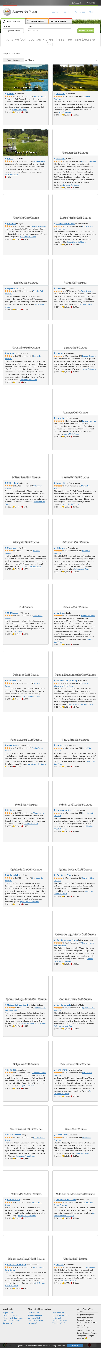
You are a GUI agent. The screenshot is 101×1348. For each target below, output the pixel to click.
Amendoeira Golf (35, 1315)
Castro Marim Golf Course (75, 217)
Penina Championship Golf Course (75, 674)
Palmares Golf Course (26, 674)
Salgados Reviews (39, 1072)
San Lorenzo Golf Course (75, 1063)
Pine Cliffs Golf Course (75, 739)
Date (30, 26)
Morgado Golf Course (26, 541)
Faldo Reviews (87, 291)
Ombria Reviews (88, 615)
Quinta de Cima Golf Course (75, 869)
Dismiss (75, 1346)
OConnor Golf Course (75, 541)
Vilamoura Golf (58, 1323)
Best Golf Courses (10, 1315)
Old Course (26, 606)
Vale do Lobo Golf (59, 1320)
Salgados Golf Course (26, 1063)
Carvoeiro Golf (34, 1318)
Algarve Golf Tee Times (13, 1318)
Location (6, 26)
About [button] (92, 12)
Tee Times (67, 12)
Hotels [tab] (58, 21)
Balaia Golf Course (26, 152)
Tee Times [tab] (11, 21)
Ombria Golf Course (75, 606)
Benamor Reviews (88, 161)
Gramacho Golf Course (25, 347)
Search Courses (86, 30)
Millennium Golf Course (26, 476)
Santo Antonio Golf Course (26, 1128)
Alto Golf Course (75, 87)
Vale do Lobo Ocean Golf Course (75, 1193)
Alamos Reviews (39, 96)
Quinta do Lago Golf (60, 1315)
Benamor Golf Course (75, 152)
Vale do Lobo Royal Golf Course (26, 1258)
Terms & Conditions (11, 1320)
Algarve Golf (8, 1312)
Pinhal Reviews (39, 813)
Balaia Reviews (39, 161)
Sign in (10, 3)
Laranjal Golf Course (75, 412)
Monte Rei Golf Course (75, 476)
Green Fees (80, 12)
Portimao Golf (58, 1312)
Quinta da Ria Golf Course (25, 869)
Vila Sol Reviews (89, 1267)
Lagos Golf (32, 1323)
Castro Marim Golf (35, 1320)
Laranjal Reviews (89, 421)
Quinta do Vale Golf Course (75, 998)
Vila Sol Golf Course (75, 1258)
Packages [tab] (35, 21)
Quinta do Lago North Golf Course (75, 933)
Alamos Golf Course (26, 87)
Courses (55, 12)
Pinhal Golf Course (26, 804)
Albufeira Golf (33, 1312)
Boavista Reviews (39, 226)
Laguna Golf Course (75, 347)
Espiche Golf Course (26, 282)
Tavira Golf (56, 1318)
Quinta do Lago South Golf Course (26, 998)
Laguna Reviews (89, 356)
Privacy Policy (8, 1323)
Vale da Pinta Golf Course (26, 1193)
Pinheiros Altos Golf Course (75, 804)
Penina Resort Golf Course (26, 739)
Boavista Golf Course (26, 217)
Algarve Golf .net (20, 12)
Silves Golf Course (75, 1128)
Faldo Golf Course (75, 282)
